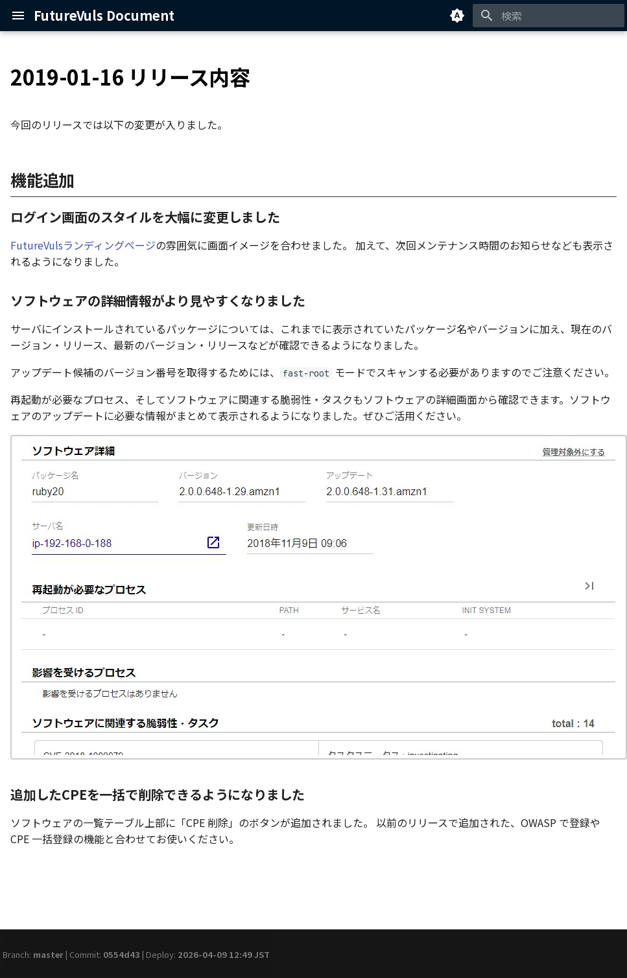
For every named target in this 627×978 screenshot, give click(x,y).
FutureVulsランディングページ (83, 245)
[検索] (548, 15)
